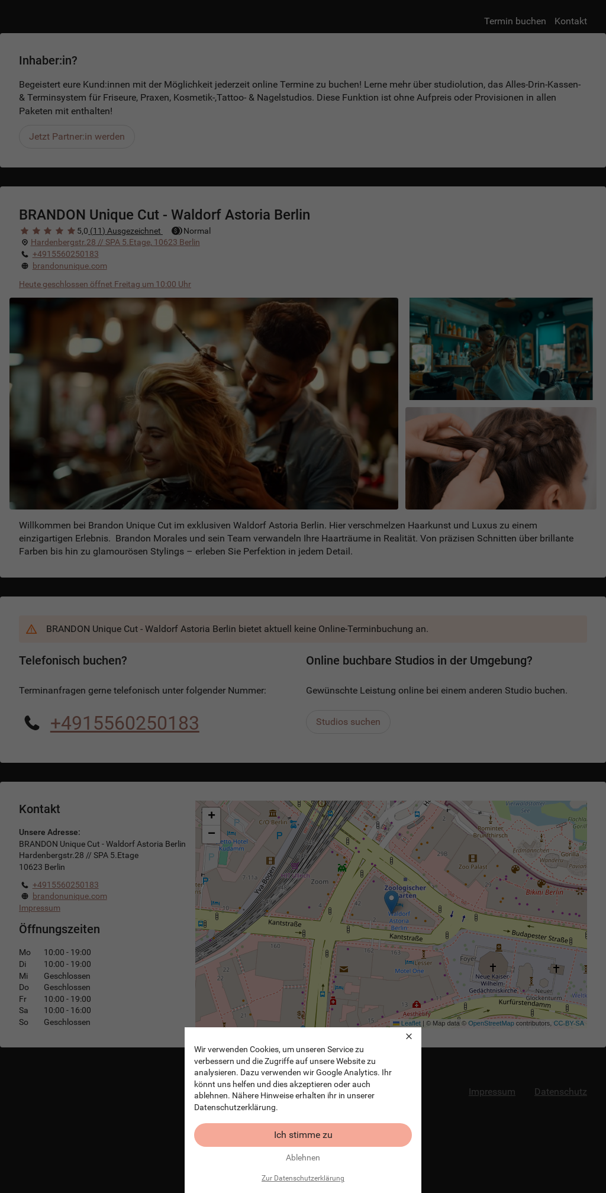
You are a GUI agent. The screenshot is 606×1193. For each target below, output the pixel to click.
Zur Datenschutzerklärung (303, 1178)
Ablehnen (303, 1157)
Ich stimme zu (303, 1134)
